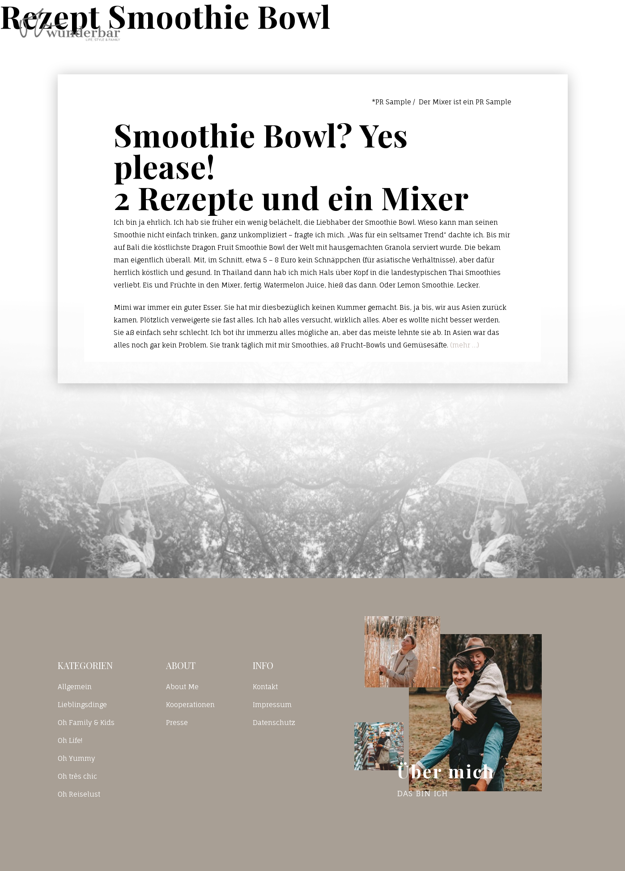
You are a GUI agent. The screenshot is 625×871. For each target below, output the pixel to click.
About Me (182, 686)
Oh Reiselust (79, 794)
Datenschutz (274, 722)
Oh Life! (70, 740)
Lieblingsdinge (82, 704)
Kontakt (489, 24)
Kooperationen (190, 704)
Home (378, 24)
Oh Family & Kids (86, 722)
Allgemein (75, 686)
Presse (177, 722)
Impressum (272, 704)
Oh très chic (77, 776)
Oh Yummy (76, 758)
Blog (431, 24)
